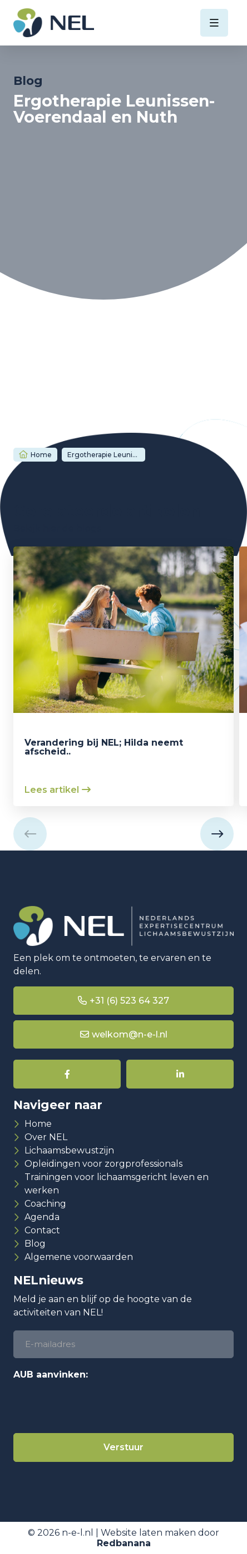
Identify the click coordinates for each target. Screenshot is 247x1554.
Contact (42, 1230)
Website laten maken (148, 1532)
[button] (30, 834)
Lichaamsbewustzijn (69, 1150)
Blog (35, 1243)
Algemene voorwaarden (78, 1257)
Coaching (45, 1203)
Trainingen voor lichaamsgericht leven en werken (116, 1184)
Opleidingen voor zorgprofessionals (103, 1163)
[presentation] (97, 1406)
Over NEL (45, 1137)
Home (41, 454)
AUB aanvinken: (50, 1374)
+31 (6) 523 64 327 (129, 1000)
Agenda (42, 1217)
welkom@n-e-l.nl (129, 1034)
